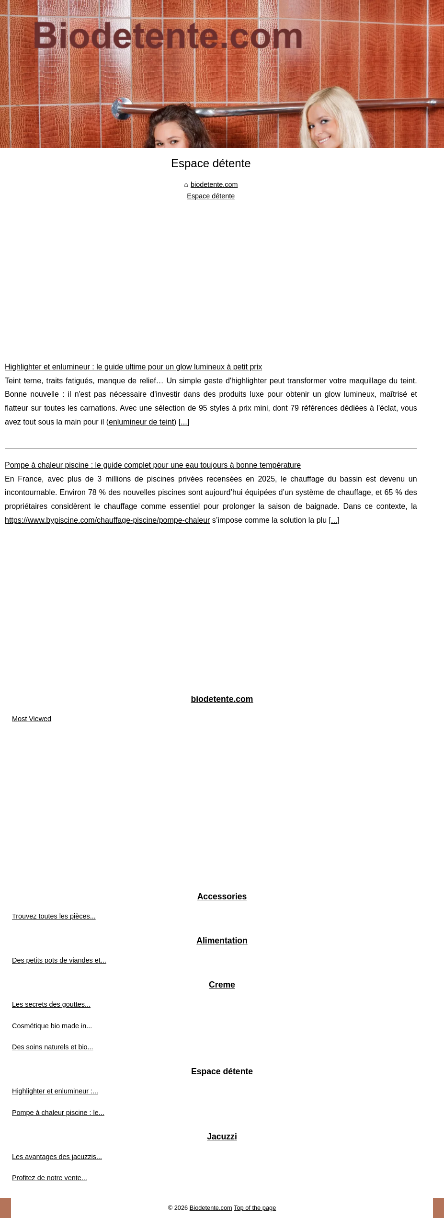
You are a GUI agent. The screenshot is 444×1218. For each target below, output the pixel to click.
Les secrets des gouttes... (51, 1004)
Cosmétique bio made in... (52, 1026)
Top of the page (255, 1207)
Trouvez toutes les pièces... (54, 916)
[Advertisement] (211, 274)
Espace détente (211, 196)
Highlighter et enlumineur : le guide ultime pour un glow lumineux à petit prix (133, 367)
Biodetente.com (211, 1207)
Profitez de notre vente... (49, 1178)
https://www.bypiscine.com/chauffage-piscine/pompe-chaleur (107, 520)
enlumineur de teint (141, 422)
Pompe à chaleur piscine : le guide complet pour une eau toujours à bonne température (153, 465)
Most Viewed (31, 719)
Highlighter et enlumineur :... (55, 1091)
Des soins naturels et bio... (52, 1047)
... (184, 422)
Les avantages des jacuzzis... (57, 1157)
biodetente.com (214, 184)
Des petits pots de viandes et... (59, 960)
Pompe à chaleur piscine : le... (58, 1112)
